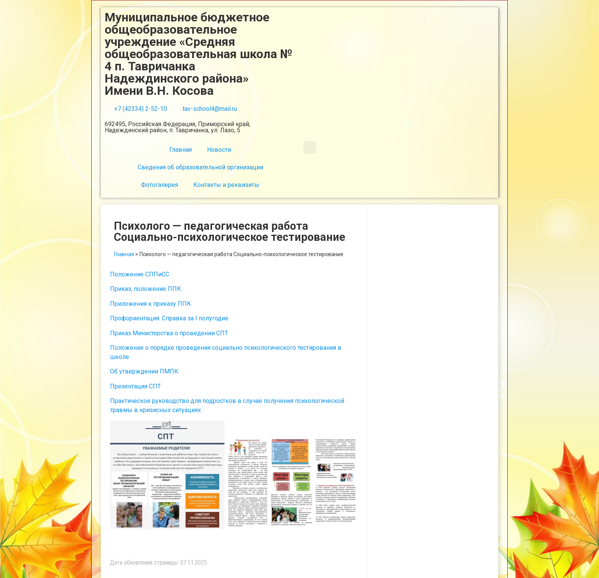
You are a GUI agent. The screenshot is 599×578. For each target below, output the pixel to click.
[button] (309, 147)
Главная (180, 149)
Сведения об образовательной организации (200, 167)
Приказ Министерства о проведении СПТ (169, 333)
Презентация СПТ (135, 386)
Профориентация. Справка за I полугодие (169, 318)
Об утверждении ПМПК (144, 371)
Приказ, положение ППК (145, 288)
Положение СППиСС (139, 274)
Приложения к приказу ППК (150, 303)
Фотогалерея (159, 184)
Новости (219, 149)
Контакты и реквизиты (226, 184)
